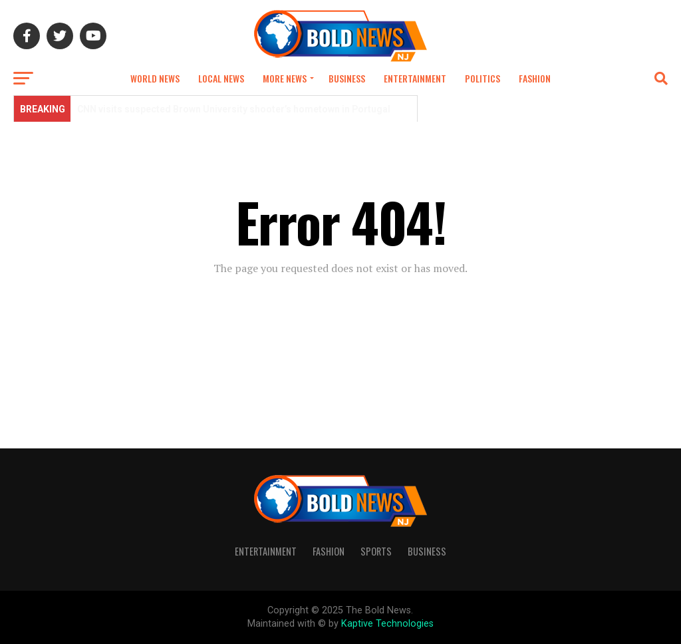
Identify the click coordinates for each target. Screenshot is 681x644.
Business (347, 78)
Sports (376, 551)
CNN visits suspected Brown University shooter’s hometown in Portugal (234, 109)
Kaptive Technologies (387, 623)
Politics (482, 78)
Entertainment (415, 78)
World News (155, 78)
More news (285, 78)
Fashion (535, 78)
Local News (221, 78)
